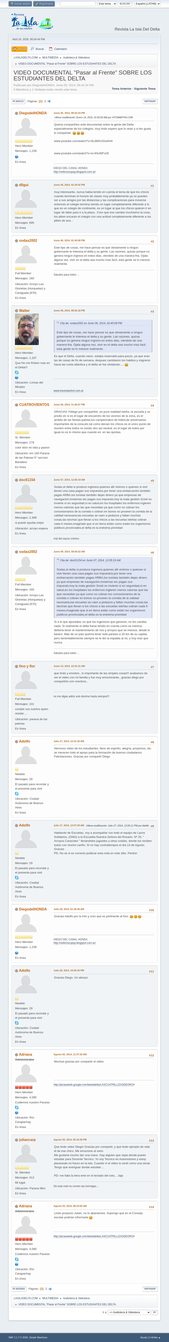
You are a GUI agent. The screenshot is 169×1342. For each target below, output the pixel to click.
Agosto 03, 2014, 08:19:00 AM (70, 1206)
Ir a (104, 1312)
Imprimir (150, 101)
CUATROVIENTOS (34, 405)
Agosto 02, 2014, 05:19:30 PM (69, 1139)
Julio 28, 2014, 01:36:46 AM (68, 909)
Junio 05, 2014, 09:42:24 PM (69, 113)
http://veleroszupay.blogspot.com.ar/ (74, 171)
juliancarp (27, 1140)
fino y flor (27, 666)
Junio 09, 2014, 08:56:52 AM (69, 551)
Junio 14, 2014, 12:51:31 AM (69, 666)
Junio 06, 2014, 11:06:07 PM (69, 404)
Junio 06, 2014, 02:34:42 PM (69, 184)
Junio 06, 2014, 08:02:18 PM (69, 310)
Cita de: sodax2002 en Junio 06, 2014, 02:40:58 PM (91, 323)
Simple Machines (38, 1337)
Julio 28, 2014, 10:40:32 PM (68, 970)
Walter (24, 310)
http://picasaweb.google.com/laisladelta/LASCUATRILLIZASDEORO (93, 1084)
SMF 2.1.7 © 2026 (18, 1337)
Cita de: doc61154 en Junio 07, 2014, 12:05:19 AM (90, 560)
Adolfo (24, 741)
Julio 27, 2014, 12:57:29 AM (68, 825)
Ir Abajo (18, 101)
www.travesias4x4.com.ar (68, 390)
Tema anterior (121, 88)
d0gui (24, 185)
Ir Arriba (19, 1289)
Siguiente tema (145, 88)
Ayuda (143, 1337)
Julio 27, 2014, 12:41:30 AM (68, 741)
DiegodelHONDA (33, 113)
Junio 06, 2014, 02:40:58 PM (69, 240)
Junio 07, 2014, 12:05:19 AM (69, 479)
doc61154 (27, 480)
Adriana (25, 1054)
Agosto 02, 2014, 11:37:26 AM (70, 1054)
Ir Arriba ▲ (154, 1337)
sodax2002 (28, 240)
